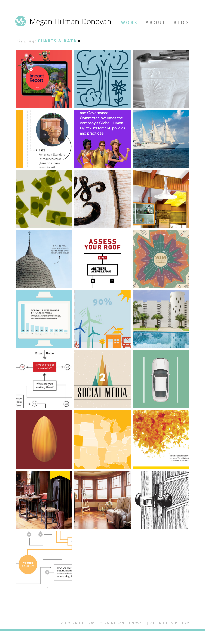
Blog (181, 22)
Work (129, 22)
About (156, 22)
